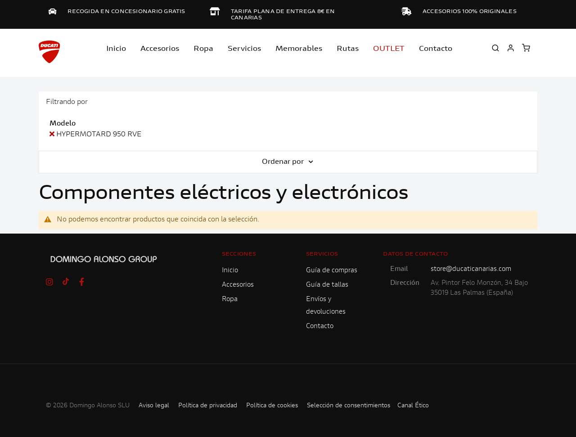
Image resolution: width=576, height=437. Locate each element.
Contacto (435, 49)
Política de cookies (272, 406)
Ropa (203, 49)
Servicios (244, 49)
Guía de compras (331, 270)
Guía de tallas (327, 285)
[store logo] (49, 52)
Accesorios (238, 285)
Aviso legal (154, 406)
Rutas (348, 49)
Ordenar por (284, 162)
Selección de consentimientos (348, 406)
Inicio (116, 49)
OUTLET (389, 49)
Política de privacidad (207, 406)
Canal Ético (413, 406)
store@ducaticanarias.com (471, 269)
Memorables (298, 49)
